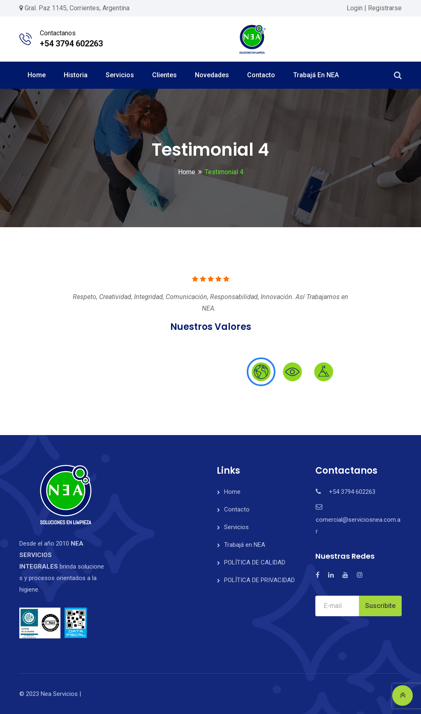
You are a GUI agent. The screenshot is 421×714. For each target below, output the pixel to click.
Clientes (164, 75)
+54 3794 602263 (71, 43)
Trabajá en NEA (316, 75)
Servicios (120, 75)
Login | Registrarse (374, 8)
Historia (76, 75)
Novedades (212, 75)
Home (37, 75)
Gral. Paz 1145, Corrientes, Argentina (77, 8)
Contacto (261, 75)
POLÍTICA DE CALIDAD (254, 562)
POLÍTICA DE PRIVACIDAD (259, 580)
